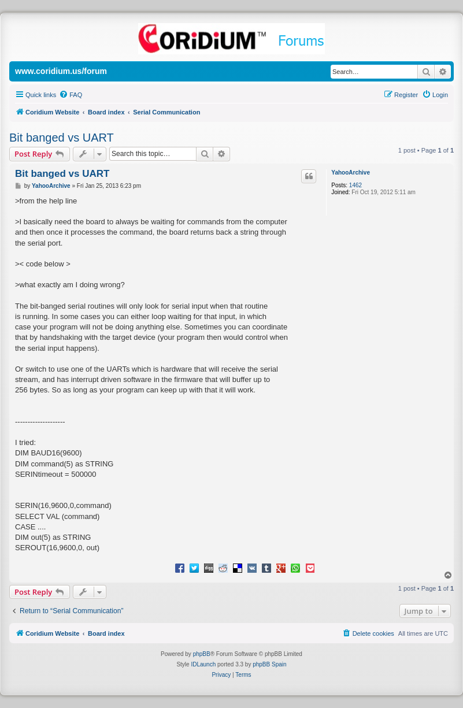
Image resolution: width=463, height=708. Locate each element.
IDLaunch (203, 664)
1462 (355, 185)
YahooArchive (350, 172)
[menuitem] (70, 95)
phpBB (201, 654)
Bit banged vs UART (61, 137)
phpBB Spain (269, 664)
